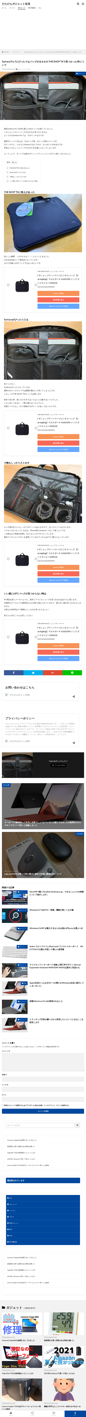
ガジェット (22, 8)
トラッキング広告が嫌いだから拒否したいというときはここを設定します (56, 1020)
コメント (6, 1051)
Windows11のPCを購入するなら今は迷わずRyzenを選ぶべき (56, 928)
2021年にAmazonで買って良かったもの (21, 1159)
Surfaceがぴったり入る (16, 172)
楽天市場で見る (58, 300)
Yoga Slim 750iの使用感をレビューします (21, 1153)
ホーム (4, 8)
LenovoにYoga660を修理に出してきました (22, 1140)
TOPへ (75, 1414)
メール (5, 1085)
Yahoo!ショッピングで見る (58, 306)
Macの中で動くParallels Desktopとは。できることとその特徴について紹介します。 (57, 893)
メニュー (54, 1414)
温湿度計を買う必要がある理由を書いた (21, 1146)
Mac (39, 8)
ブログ (28, 69)
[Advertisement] (43, 29)
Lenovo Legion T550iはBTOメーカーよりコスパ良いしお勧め (28, 1165)
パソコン (12, 8)
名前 (4, 1074)
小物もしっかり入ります (16, 176)
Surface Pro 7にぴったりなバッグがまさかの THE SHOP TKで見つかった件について (53, 52)
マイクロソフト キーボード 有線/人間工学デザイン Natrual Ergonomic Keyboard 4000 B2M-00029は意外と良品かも (55, 966)
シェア (32, 1414)
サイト (4, 1095)
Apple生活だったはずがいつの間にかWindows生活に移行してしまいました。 (57, 984)
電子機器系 (32, 8)
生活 (10, 1236)
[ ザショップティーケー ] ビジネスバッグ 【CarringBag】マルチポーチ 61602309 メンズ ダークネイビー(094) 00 (58, 279)
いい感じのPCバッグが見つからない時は (22, 181)
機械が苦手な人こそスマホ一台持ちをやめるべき (62, 1406)
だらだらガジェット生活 (16, 4)
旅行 (10, 1229)
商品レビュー (13, 1223)
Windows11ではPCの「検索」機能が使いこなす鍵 (52, 910)
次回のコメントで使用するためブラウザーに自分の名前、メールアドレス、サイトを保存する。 (37, 1105)
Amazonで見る (58, 293)
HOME (6, 52)
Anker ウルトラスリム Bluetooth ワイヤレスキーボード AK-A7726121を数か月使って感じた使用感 (57, 947)
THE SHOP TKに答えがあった (18, 168)
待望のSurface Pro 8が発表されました (46, 1001)
